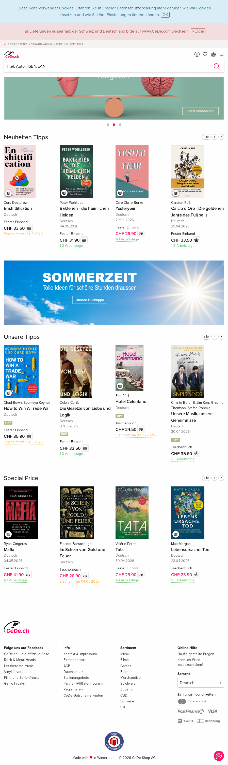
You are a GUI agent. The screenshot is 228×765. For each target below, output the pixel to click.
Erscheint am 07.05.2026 (135, 435)
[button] (108, 124)
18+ (122, 707)
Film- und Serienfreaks (21, 677)
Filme (124, 660)
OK (165, 14)
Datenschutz (73, 672)
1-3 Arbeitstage (71, 245)
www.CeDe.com (156, 31)
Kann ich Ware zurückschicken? (190, 662)
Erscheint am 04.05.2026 (80, 581)
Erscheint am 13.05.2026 (23, 234)
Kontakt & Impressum (80, 654)
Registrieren (73, 689)
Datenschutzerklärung (136, 8)
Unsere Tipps (22, 337)
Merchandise (130, 677)
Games (125, 666)
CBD (123, 695)
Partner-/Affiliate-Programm (84, 683)
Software (127, 701)
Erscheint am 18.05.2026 (23, 442)
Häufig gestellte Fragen (195, 654)
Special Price (21, 478)
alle (206, 137)
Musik (124, 654)
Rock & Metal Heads (20, 660)
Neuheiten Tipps (26, 137)
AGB (66, 666)
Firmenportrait (74, 660)
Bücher (126, 672)
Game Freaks (14, 683)
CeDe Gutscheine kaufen (83, 695)
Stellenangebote (76, 677)
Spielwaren (129, 683)
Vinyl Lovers (13, 672)
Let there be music (19, 666)
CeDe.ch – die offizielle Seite (26, 654)
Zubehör (127, 689)
